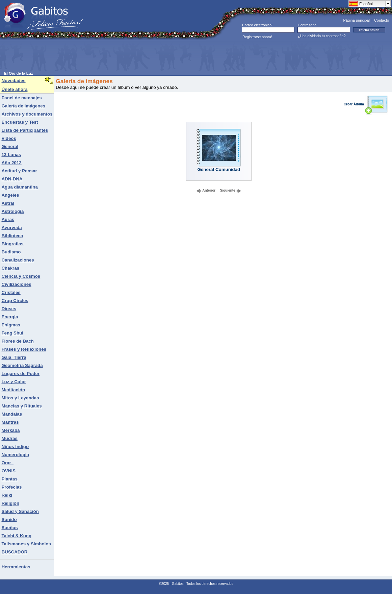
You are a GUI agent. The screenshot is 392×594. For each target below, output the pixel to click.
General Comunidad (219, 169)
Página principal (356, 20)
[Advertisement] (127, 56)
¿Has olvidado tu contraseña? (322, 36)
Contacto (381, 20)
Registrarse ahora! (257, 37)
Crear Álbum (366, 104)
